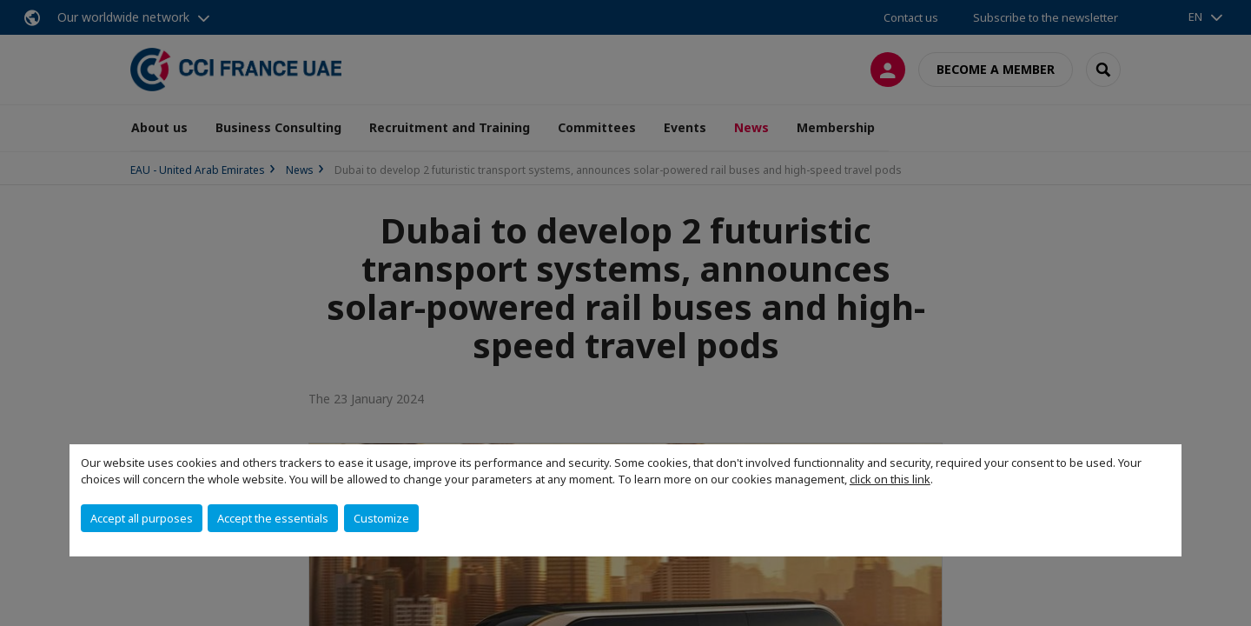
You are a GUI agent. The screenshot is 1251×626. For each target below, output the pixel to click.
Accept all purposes (141, 518)
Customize (381, 518)
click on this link (890, 479)
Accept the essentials (272, 518)
